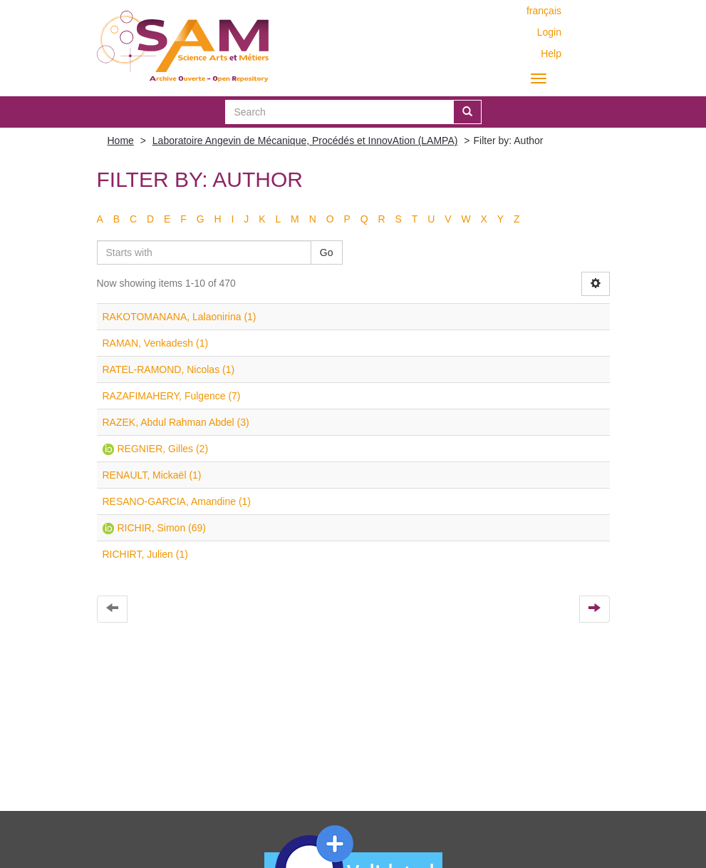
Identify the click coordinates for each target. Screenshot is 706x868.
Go (326, 252)
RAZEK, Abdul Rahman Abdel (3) (176, 422)
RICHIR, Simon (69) (162, 527)
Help (551, 53)
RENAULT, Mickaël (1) (152, 475)
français (543, 10)
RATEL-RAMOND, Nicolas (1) (169, 369)
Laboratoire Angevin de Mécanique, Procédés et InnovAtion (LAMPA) (305, 140)
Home (121, 140)
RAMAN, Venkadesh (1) (156, 343)
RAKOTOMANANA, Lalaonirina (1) (179, 316)
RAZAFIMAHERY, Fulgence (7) (172, 396)
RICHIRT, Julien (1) (145, 554)
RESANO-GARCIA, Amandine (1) (177, 501)
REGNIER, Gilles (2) (163, 448)
